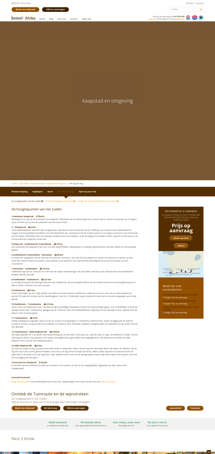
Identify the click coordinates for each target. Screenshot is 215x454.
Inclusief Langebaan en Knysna (60, 201)
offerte (181, 245)
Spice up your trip (87, 191)
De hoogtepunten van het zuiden (27, 201)
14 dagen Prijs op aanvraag (179, 296)
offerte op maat (108, 381)
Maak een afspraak (20, 381)
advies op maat (181, 238)
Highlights (37, 191)
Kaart (50, 191)
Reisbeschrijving (20, 191)
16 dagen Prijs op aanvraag (178, 302)
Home (14, 183)
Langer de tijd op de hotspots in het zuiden (98, 201)
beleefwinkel (179, 19)
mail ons (151, 19)
